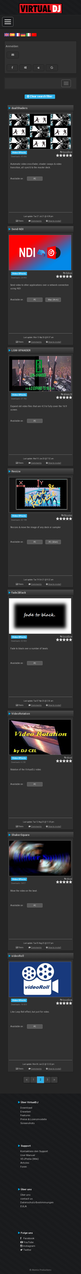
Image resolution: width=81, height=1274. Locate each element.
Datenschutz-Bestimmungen (37, 1202)
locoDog (67, 152)
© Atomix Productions (40, 1270)
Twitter (25, 1249)
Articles (24, 1162)
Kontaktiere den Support (34, 1151)
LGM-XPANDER (20, 350)
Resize (16, 471)
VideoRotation (20, 713)
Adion (69, 273)
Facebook (27, 1238)
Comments (36, 221)
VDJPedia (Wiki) (29, 1158)
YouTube (26, 1242)
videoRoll (17, 956)
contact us (26, 1198)
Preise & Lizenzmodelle (33, 1119)
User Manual (27, 1155)
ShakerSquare (20, 834)
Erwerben (25, 1111)
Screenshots (27, 1123)
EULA (23, 1206)
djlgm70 (68, 394)
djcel (69, 757)
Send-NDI (17, 229)
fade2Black (18, 592)
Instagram (27, 1245)
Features (25, 1115)
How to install (54, 221)
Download (26, 1107)
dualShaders (19, 108)
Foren (23, 1166)
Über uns (25, 1194)
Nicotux (68, 515)
